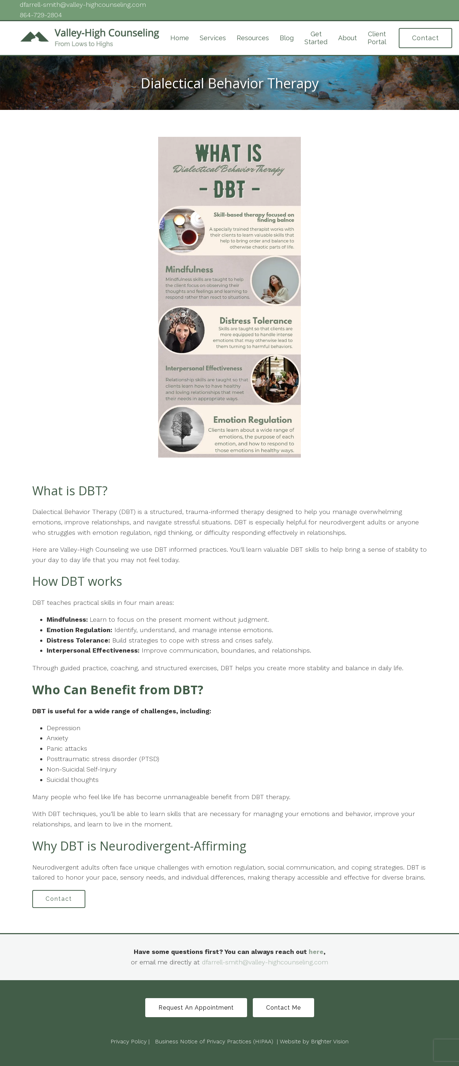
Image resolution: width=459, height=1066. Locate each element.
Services (213, 38)
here (316, 951)
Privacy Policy (128, 1041)
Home (179, 38)
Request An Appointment (196, 1007)
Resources (253, 38)
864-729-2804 (41, 15)
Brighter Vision (330, 1041)
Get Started (315, 38)
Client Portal (377, 38)
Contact (425, 38)
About (347, 38)
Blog (287, 38)
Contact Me (283, 1007)
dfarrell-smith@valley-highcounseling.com (265, 962)
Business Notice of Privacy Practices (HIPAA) (214, 1041)
